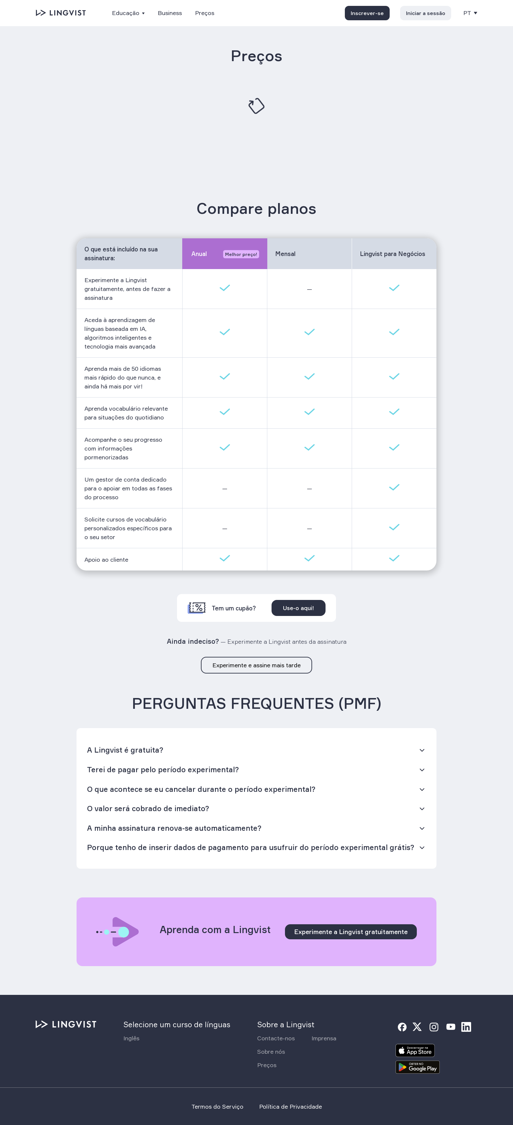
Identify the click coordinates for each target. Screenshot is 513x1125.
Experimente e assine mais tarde (256, 665)
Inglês (131, 1038)
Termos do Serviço (217, 1106)
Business (170, 12)
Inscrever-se (367, 13)
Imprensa (323, 1038)
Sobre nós (271, 1051)
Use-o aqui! (298, 608)
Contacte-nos (276, 1038)
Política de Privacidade (290, 1106)
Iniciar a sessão (425, 13)
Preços (204, 12)
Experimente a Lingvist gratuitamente (351, 932)
